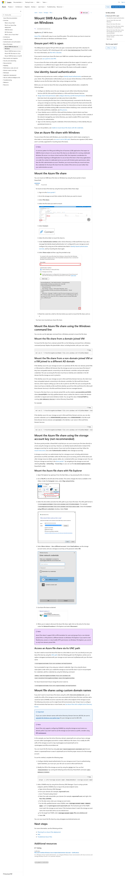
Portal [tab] (37, 185)
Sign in (123, 2)
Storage (46, 12)
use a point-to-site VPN (49, 58)
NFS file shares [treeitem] (8, 32)
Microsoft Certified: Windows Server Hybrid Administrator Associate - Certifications (56, 852)
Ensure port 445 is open (113, 16)
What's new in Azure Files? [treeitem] (11, 34)
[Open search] (119, 2)
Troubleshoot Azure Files (45, 837)
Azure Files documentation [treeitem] (10, 18)
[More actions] (91, 12)
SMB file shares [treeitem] (9, 30)
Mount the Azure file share (113, 24)
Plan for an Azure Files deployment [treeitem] (10, 26)
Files (51, 12)
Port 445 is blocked (55, 52)
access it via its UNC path (62, 139)
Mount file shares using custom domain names (115, 36)
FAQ (39, 834)
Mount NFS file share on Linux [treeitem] (12, 53)
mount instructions (40, 450)
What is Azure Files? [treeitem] (10, 23)
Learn (35, 12)
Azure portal (50, 192)
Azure (40, 12)
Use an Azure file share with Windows (114, 21)
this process (63, 110)
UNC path (54, 655)
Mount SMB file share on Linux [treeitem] (13, 51)
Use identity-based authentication (115, 18)
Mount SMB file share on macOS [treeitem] (13, 56)
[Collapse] (21, 11)
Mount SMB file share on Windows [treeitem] (11, 48)
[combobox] (11, 15)
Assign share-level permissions (47, 95)
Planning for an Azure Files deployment (49, 832)
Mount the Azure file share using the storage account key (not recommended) (115, 31)
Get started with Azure (118, 7)
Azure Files (37, 36)
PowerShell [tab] (44, 185)
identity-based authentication (72, 76)
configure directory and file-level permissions (72, 95)
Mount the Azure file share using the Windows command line (115, 26)
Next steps (109, 39)
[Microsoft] (3, 2)
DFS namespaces (41, 733)
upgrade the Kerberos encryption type (48, 718)
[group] (63, 411)
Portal (108, 7)
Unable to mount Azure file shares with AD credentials (67, 128)
